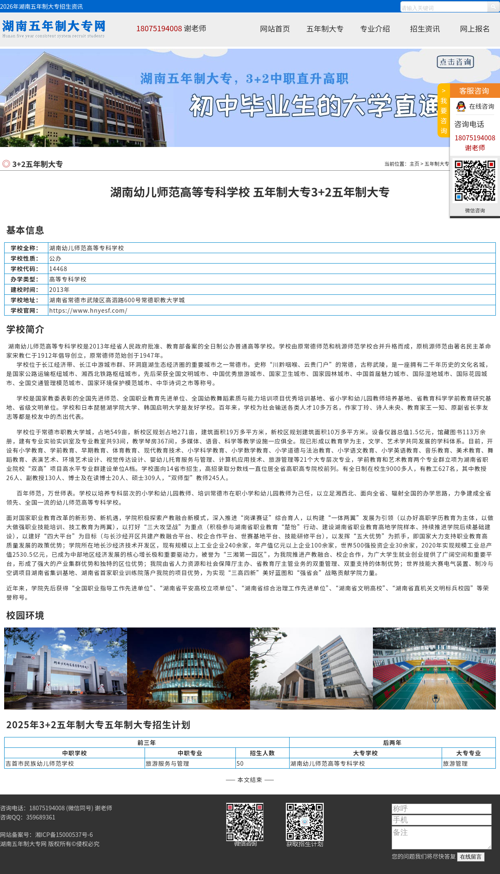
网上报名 (475, 28)
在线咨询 (481, 106)
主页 (415, 163)
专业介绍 (375, 28)
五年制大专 (325, 28)
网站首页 (275, 28)
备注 (442, 837)
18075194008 (159, 27)
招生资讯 (425, 28)
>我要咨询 (443, 110)
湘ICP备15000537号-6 (64, 834)
